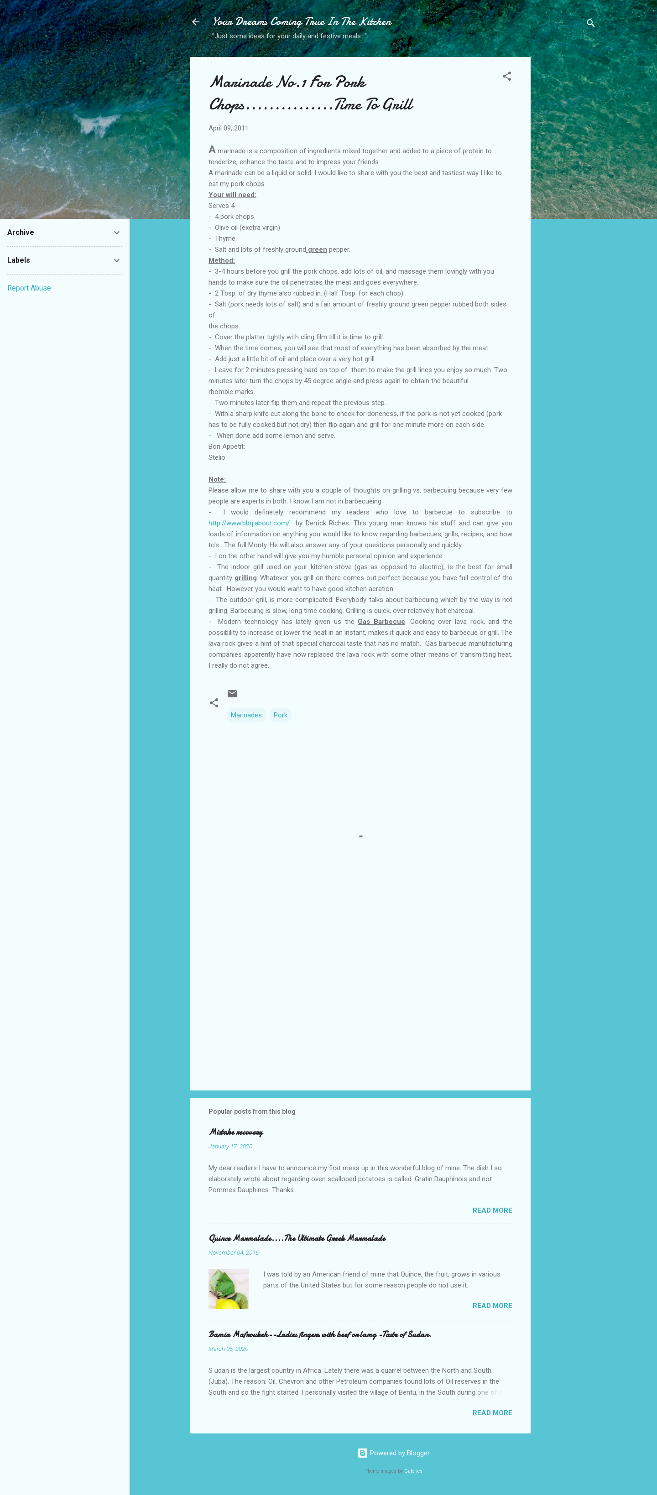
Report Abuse (29, 288)
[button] (506, 78)
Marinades (246, 715)
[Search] (590, 25)
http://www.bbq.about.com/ (249, 523)
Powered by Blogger (393, 1453)
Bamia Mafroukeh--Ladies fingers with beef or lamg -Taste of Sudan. (320, 1334)
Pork (280, 715)
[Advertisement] (567, 201)
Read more (492, 1210)
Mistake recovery (235, 1132)
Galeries (413, 1471)
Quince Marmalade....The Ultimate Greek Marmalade (297, 1238)
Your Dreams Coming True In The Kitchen (301, 21)
